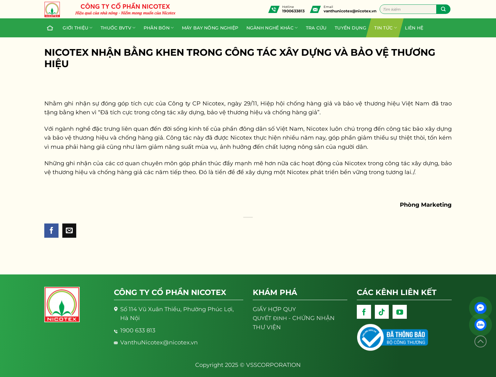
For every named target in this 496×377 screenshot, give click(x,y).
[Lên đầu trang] (480, 342)
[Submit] (443, 9)
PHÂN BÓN (159, 28)
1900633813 (293, 11)
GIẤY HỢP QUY (274, 309)
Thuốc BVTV (118, 28)
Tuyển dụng (350, 28)
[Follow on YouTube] (400, 312)
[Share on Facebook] (51, 230)
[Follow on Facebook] (364, 312)
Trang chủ (48, 28)
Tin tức (385, 28)
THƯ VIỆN (267, 327)
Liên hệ (414, 28)
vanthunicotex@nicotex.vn (350, 11)
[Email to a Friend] (69, 230)
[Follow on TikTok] (382, 312)
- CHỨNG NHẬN (294, 318)
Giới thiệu (77, 28)
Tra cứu (316, 28)
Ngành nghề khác (272, 28)
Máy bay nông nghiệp (210, 28)
